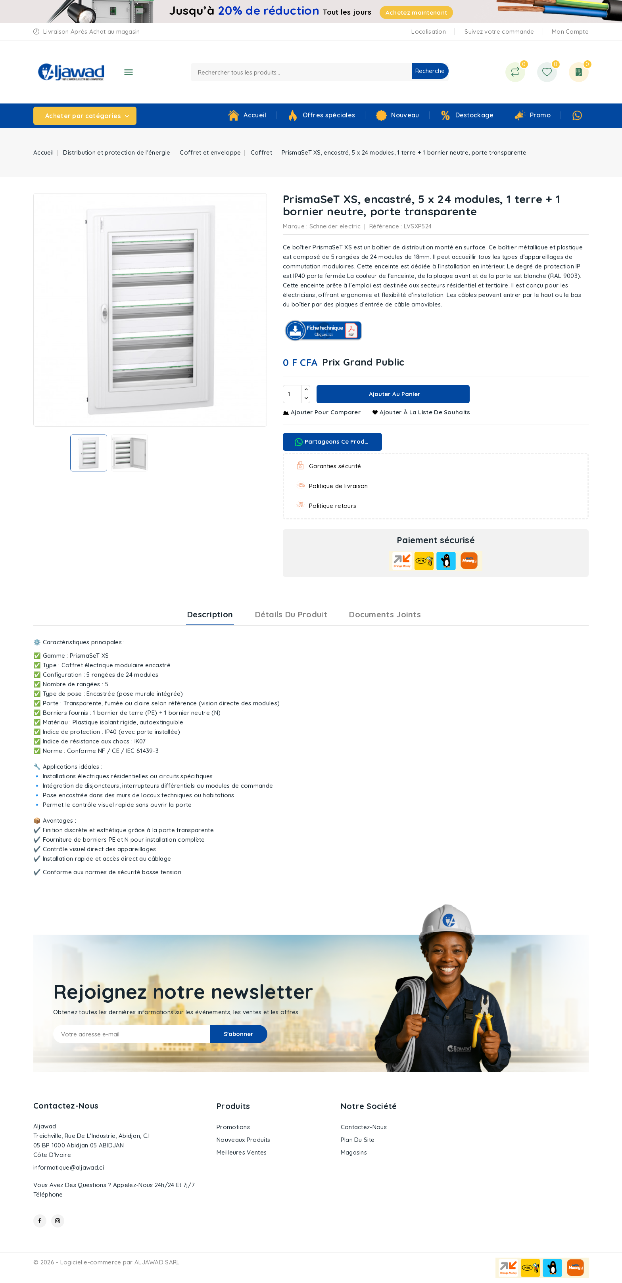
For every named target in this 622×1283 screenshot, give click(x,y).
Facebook (39, 1220)
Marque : (295, 226)
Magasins (354, 1152)
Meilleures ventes (242, 1152)
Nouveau (405, 115)
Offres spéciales (329, 115)
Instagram (57, 1220)
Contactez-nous (65, 1106)
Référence (384, 226)
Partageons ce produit (333, 442)
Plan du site (358, 1139)
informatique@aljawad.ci (68, 1167)
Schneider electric (335, 226)
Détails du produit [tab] (291, 614)
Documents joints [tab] (385, 614)
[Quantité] (292, 394)
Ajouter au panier (393, 394)
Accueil (255, 115)
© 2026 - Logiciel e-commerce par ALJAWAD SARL (106, 1262)
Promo (540, 115)
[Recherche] (320, 72)
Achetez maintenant (416, 12)
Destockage (474, 115)
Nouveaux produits (243, 1139)
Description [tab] (210, 614)
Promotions (233, 1127)
